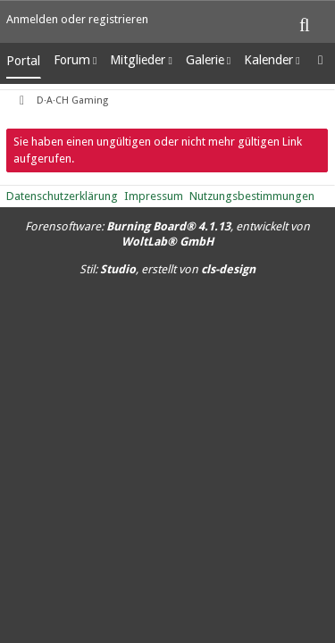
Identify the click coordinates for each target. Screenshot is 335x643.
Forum (72, 60)
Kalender (268, 60)
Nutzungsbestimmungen (251, 196)
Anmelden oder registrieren (77, 19)
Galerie (205, 60)
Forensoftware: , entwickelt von (167, 234)
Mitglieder (137, 60)
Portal (23, 61)
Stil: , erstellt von (167, 269)
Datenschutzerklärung (62, 196)
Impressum (153, 196)
